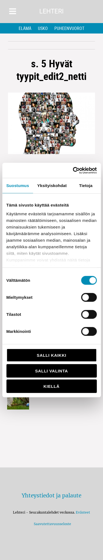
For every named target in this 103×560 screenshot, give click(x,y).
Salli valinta (51, 370)
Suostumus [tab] (17, 185)
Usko (43, 28)
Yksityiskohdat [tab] (52, 185)
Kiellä (51, 386)
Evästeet (83, 512)
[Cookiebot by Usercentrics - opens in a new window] (73, 170)
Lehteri (51, 11)
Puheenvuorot (69, 28)
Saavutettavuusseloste (51, 524)
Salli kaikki (51, 355)
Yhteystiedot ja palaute (51, 495)
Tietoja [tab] (86, 185)
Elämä (25, 28)
